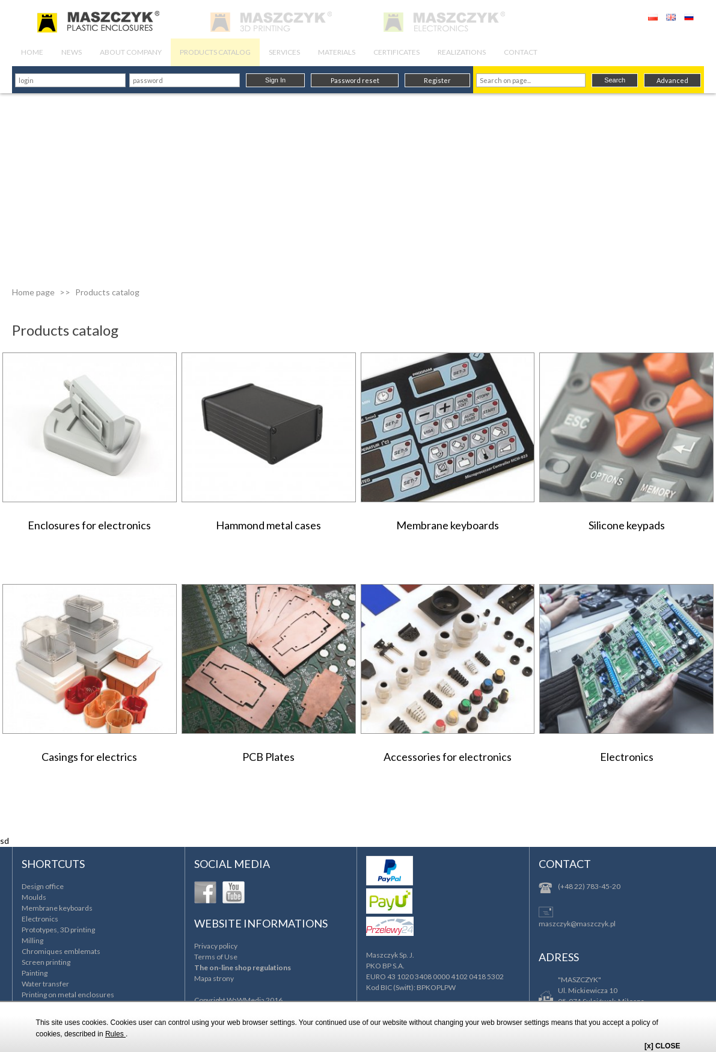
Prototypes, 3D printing (58, 929)
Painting (34, 972)
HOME (32, 52)
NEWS (71, 52)
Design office (43, 886)
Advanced (672, 80)
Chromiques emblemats (61, 951)
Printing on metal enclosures (68, 994)
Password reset (355, 80)
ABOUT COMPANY (131, 52)
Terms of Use (215, 956)
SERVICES (284, 52)
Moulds (34, 897)
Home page (33, 292)
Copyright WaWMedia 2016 (238, 999)
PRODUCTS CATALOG (215, 52)
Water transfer (45, 983)
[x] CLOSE (662, 1046)
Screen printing (46, 962)
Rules (115, 1034)
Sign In (275, 80)
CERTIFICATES (396, 52)
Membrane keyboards (57, 907)
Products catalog (107, 292)
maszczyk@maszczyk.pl (577, 923)
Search (614, 80)
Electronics (40, 918)
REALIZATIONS (462, 52)
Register (437, 80)
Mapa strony (214, 978)
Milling (32, 940)
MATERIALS (336, 52)
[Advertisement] (358, 183)
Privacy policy (215, 945)
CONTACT (520, 52)
